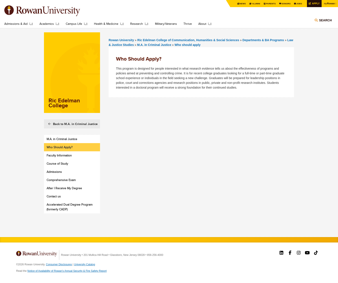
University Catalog (84, 264)
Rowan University (48, 10)
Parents (267, 4)
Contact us (54, 196)
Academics (46, 24)
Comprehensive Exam (61, 180)
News (237, 4)
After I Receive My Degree (64, 188)
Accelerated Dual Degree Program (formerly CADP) (69, 206)
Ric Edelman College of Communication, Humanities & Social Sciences (188, 40)
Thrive (187, 24)
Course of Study (57, 163)
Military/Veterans (166, 24)
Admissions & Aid (16, 24)
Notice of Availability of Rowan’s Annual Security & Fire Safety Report (67, 270)
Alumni (251, 4)
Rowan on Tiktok (316, 253)
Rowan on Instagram (298, 253)
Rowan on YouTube (307, 253)
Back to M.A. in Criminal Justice (75, 124)
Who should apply (188, 45)
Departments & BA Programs (263, 40)
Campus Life (74, 24)
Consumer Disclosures (59, 264)
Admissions (54, 172)
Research (136, 24)
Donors (283, 4)
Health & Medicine (106, 24)
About (202, 24)
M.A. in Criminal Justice (154, 45)
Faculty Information (59, 155)
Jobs (297, 4)
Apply (314, 3)
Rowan (329, 3)
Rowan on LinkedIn (281, 253)
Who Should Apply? (59, 147)
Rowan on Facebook (290, 253)
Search (325, 22)
